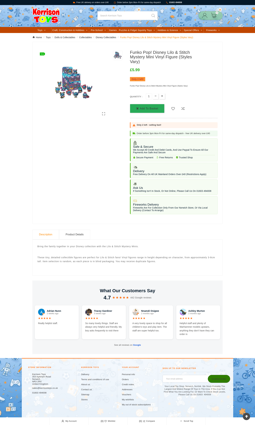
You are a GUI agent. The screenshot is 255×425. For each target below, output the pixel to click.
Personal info (128, 374)
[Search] (123, 15)
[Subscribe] (219, 379)
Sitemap (85, 394)
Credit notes (128, 384)
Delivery (85, 374)
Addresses (127, 389)
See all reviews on (127, 345)
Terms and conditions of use (95, 379)
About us (85, 384)
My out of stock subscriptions (136, 404)
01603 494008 (174, 2)
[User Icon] (205, 15)
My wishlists (128, 399)
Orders (125, 379)
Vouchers (126, 394)
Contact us (86, 389)
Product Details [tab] (75, 234)
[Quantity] (149, 96)
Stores (84, 399)
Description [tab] (45, 234)
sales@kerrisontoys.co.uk (45, 388)
